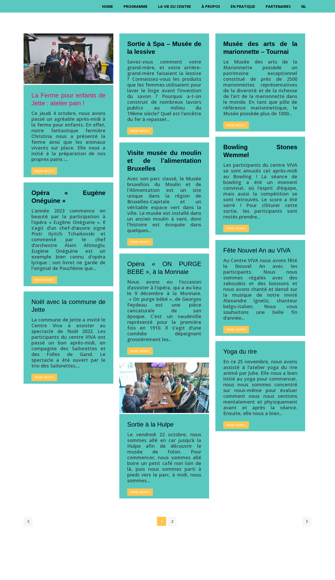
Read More (44, 171)
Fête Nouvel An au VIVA (257, 250)
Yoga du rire (240, 351)
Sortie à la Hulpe (150, 424)
